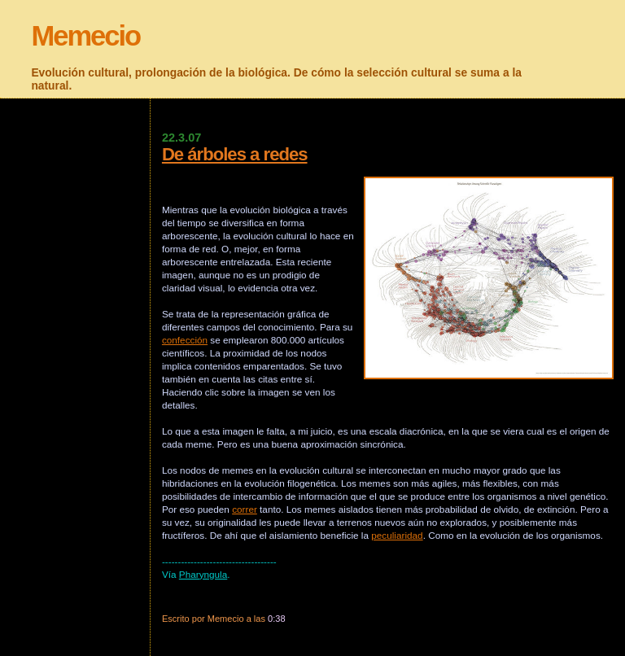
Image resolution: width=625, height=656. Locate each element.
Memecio (85, 35)
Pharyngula (203, 574)
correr (244, 509)
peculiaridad (396, 535)
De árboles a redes (235, 154)
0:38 (277, 618)
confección (185, 340)
